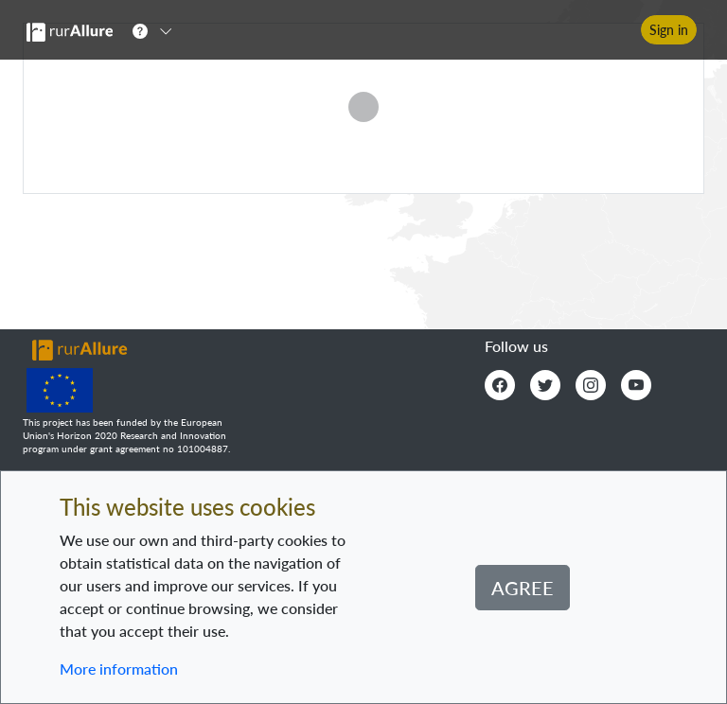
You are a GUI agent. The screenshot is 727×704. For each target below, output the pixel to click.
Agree (522, 587)
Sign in (668, 30)
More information (119, 669)
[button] (158, 30)
